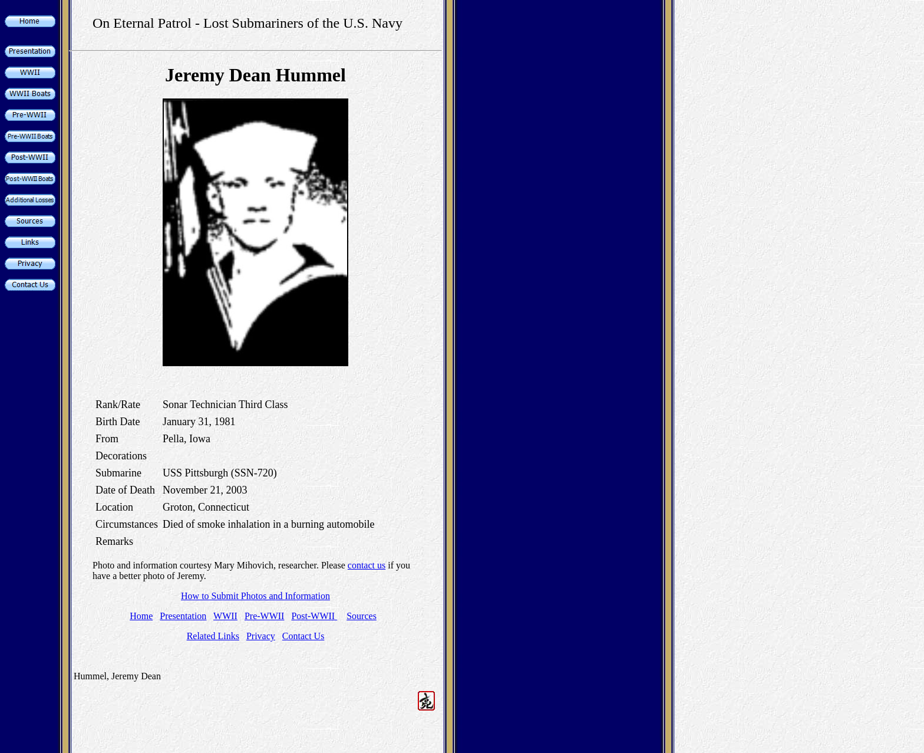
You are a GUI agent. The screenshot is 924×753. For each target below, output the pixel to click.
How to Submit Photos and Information (255, 596)
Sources (361, 616)
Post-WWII (314, 616)
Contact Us (303, 636)
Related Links (213, 636)
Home (141, 616)
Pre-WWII (265, 616)
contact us (366, 565)
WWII (225, 616)
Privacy (260, 636)
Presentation (183, 616)
